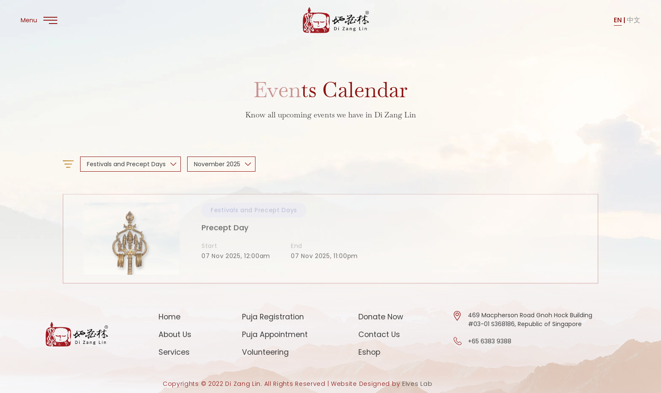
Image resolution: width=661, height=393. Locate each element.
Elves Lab (417, 384)
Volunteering (265, 352)
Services (174, 352)
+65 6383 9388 (489, 341)
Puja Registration (273, 316)
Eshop (369, 352)
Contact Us (379, 334)
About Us (175, 334)
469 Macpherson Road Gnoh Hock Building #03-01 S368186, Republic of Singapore (530, 319)
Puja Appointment (275, 334)
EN (618, 20)
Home (169, 316)
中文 (633, 20)
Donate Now (380, 316)
